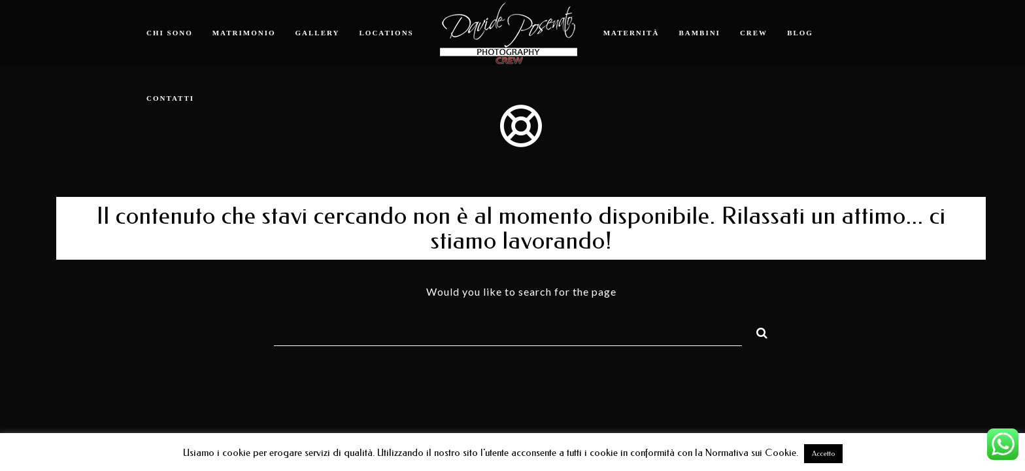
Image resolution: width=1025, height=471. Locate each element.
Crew (753, 33)
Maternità (631, 33)
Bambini (699, 33)
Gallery (317, 33)
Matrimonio (244, 33)
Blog (800, 33)
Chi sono (169, 33)
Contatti (170, 98)
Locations (387, 33)
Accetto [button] (823, 453)
